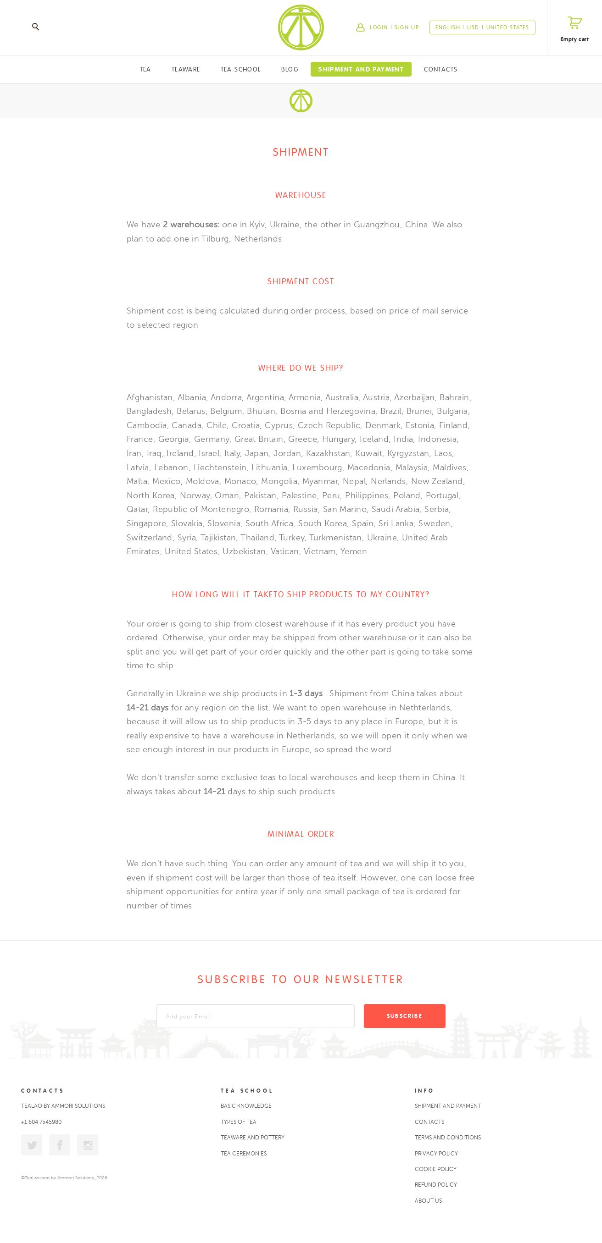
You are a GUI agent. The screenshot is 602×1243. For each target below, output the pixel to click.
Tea (145, 69)
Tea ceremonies (244, 1153)
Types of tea (238, 1122)
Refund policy (436, 1185)
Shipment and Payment (361, 69)
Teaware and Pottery (252, 1137)
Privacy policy (436, 1153)
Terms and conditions (448, 1137)
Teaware (186, 69)
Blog (290, 69)
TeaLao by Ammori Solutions (63, 1106)
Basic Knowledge (246, 1106)
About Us (428, 1201)
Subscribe (405, 1016)
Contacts (440, 69)
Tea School (241, 69)
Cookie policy (436, 1169)
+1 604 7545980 (41, 1122)
